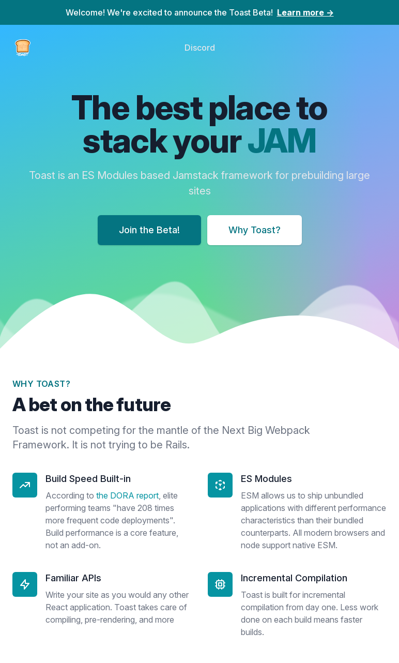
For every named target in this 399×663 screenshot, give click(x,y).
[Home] (22, 47)
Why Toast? (254, 229)
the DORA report (127, 495)
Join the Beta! (149, 229)
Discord (200, 47)
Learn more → (305, 12)
